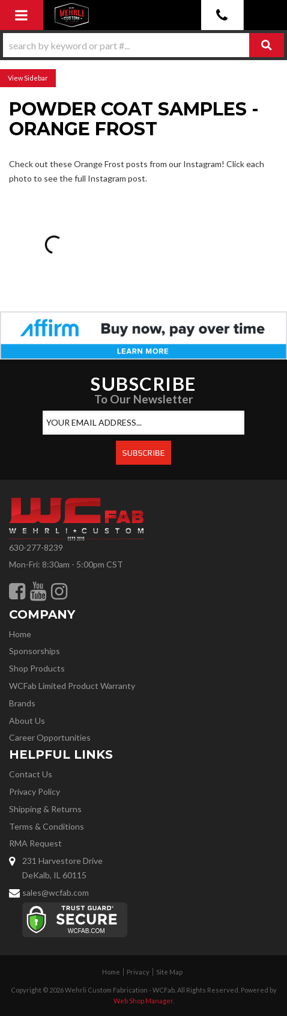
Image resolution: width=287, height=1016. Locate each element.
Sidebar (36, 78)
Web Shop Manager (143, 1001)
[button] (143, 45)
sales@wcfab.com (55, 892)
